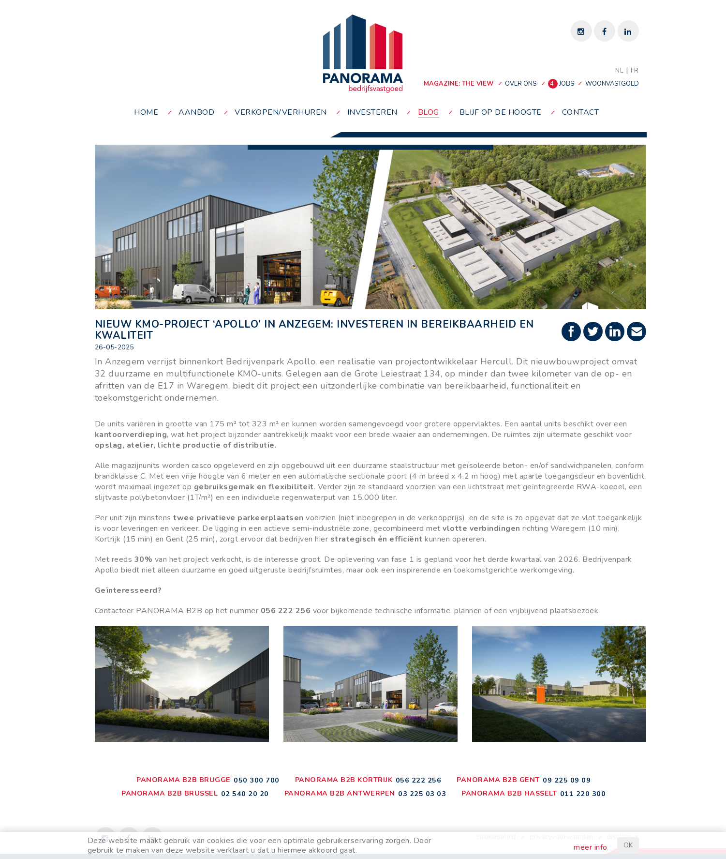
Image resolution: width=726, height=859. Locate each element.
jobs (562, 83)
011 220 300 (583, 794)
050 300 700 (257, 780)
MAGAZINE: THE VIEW (458, 83)
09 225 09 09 (567, 780)
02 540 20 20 (245, 794)
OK (628, 845)
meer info (590, 847)
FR (635, 70)
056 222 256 (419, 780)
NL (619, 70)
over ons (520, 83)
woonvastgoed (612, 83)
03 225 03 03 (422, 794)
